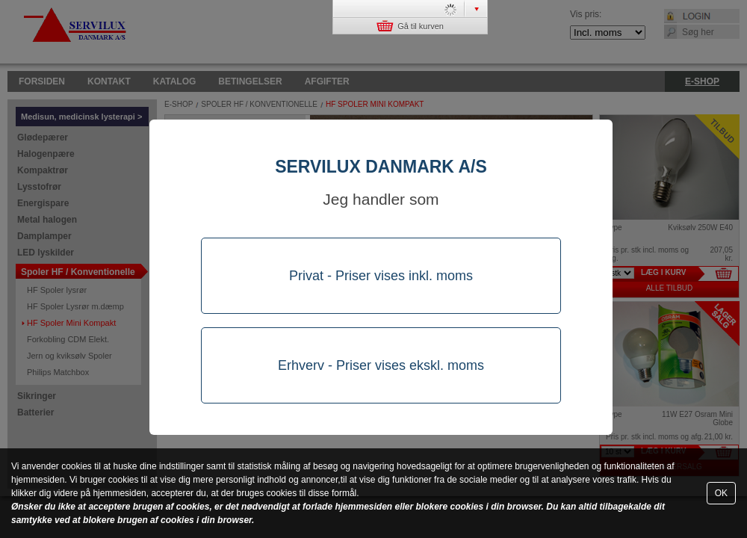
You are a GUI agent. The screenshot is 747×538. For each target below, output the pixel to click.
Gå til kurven (410, 25)
